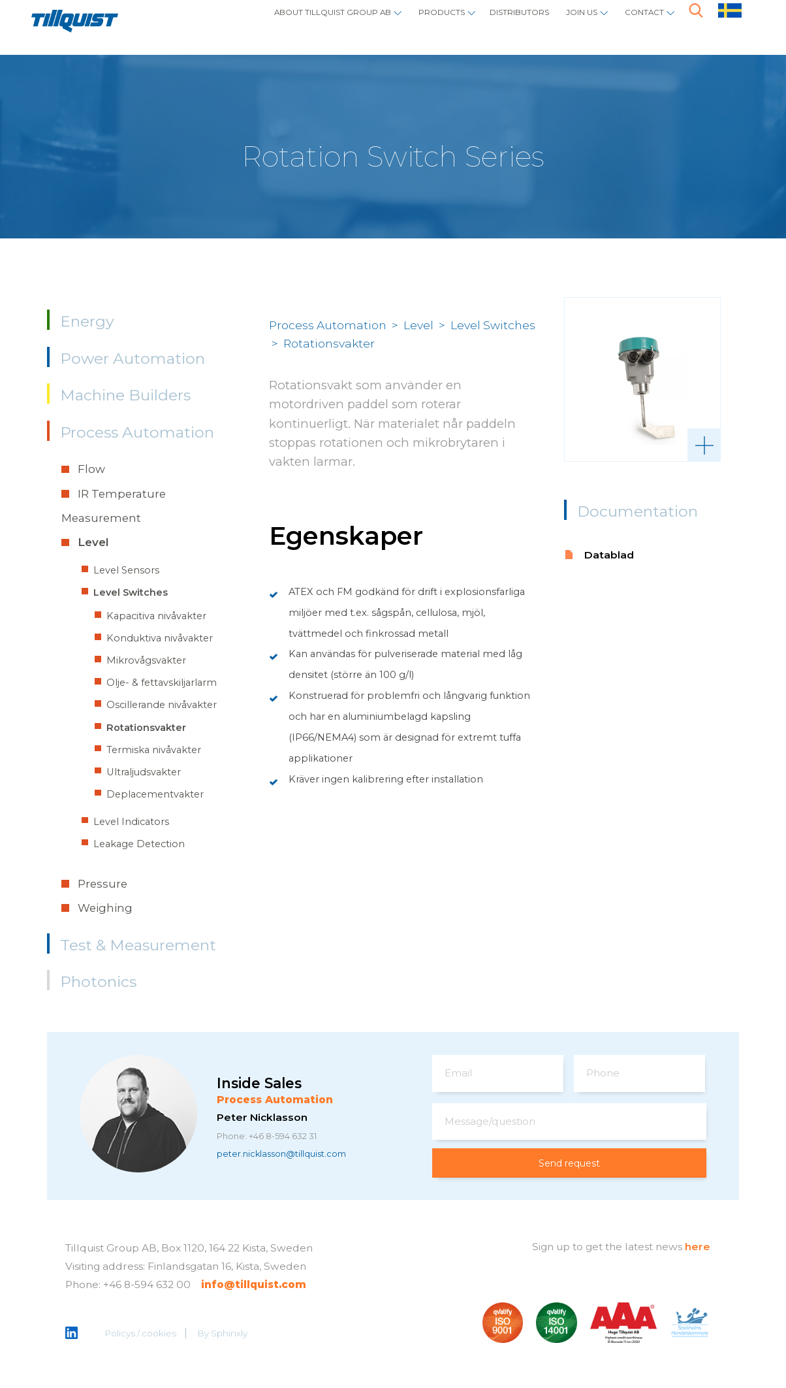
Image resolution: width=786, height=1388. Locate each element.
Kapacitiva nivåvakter (156, 616)
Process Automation (137, 432)
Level (93, 542)
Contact (637, 23)
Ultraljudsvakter (143, 772)
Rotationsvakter (146, 728)
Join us (562, 23)
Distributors (484, 23)
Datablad (609, 555)
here (697, 1247)
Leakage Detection (139, 844)
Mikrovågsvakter (146, 660)
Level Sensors (126, 570)
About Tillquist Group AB (253, 23)
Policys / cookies (142, 1334)
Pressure (102, 883)
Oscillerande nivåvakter (161, 705)
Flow (91, 469)
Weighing (105, 907)
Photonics (98, 982)
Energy (87, 321)
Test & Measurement (138, 945)
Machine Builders (125, 395)
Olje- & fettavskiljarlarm (161, 682)
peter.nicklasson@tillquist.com (294, 1155)
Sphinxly (230, 1334)
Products (388, 23)
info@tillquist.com (253, 1285)
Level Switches (130, 592)
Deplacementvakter (155, 794)
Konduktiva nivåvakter (159, 638)
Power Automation (132, 358)
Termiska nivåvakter (153, 750)
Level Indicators (131, 822)
